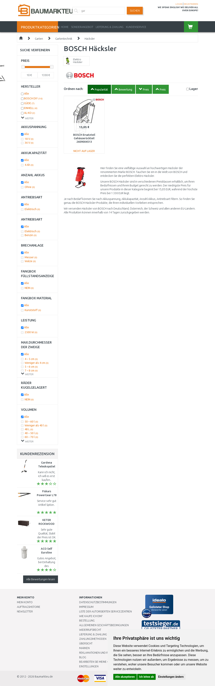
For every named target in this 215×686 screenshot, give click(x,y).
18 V (29, 138)
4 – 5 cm (31, 359)
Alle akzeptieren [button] (125, 676)
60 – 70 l (31, 437)
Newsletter (25, 611)
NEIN (29, 287)
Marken (84, 648)
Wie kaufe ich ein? (90, 616)
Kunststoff (33, 310)
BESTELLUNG (87, 620)
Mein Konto (25, 602)
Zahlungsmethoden (92, 638)
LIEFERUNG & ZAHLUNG (109, 27)
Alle (26, 93)
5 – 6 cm (31, 366)
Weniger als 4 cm (37, 362)
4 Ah (29, 164)
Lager (193, 89)
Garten (39, 38)
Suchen (135, 10)
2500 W (31, 332)
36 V (29, 142)
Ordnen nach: (73, 89)
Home (65, 27)
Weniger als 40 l (36, 425)
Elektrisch (32, 209)
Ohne (30, 187)
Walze (30, 261)
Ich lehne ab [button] (146, 676)
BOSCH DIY (33, 98)
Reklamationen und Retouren (99, 652)
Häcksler (90, 38)
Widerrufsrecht (90, 629)
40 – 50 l (31, 433)
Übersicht (85, 643)
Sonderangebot (82, 27)
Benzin (31, 235)
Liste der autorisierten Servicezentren (105, 611)
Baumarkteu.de (44, 676)
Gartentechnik (63, 38)
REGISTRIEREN (191, 4)
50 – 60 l (31, 421)
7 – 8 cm (31, 370)
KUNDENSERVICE (136, 27)
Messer (31, 257)
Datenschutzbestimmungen (97, 602)
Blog (82, 657)
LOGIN (179, 4)
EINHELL (30, 108)
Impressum (86, 606)
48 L (29, 429)
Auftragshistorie (28, 606)
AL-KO (29, 112)
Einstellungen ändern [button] (171, 676)
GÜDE (29, 103)
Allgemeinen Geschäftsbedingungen (104, 625)
